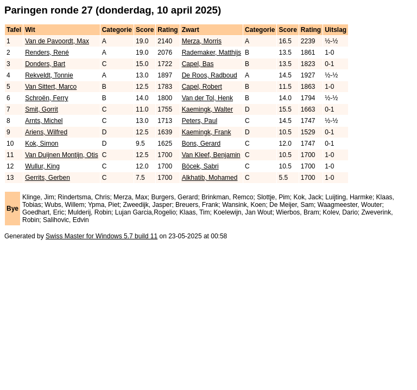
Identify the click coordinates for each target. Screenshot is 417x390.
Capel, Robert (202, 86)
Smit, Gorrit (41, 109)
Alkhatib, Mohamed (210, 177)
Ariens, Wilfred (46, 132)
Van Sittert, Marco (51, 86)
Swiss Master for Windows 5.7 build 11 (101, 236)
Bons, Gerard (201, 143)
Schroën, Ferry (46, 98)
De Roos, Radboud (209, 75)
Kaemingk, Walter (207, 109)
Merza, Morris (202, 41)
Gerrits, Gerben (47, 177)
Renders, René (47, 52)
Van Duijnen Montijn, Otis (61, 155)
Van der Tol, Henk (207, 98)
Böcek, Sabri (200, 166)
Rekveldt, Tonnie (49, 75)
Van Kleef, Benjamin (211, 155)
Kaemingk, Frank (206, 132)
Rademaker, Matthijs (211, 52)
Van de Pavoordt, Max (57, 41)
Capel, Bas (198, 64)
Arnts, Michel (43, 121)
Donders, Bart (45, 64)
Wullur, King (42, 166)
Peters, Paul (199, 121)
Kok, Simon (41, 143)
